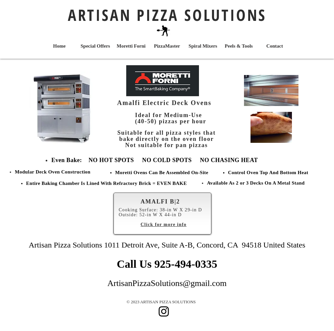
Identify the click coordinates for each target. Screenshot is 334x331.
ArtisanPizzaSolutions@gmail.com (167, 283)
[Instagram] (164, 311)
